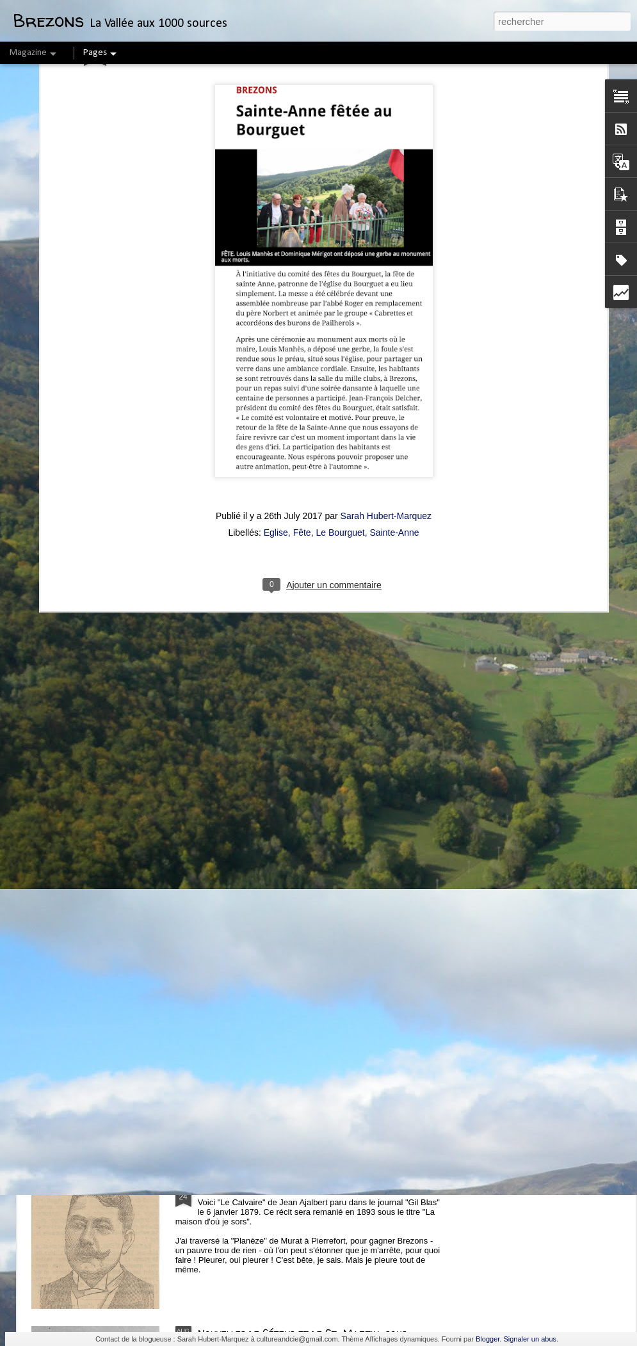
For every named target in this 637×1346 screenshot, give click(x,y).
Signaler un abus (529, 1339)
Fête (302, 285)
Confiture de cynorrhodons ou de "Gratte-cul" (311, 752)
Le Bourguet (340, 285)
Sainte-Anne (394, 285)
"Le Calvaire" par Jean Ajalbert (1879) (292, 1188)
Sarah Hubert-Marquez (386, 269)
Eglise (276, 285)
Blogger (487, 1339)
